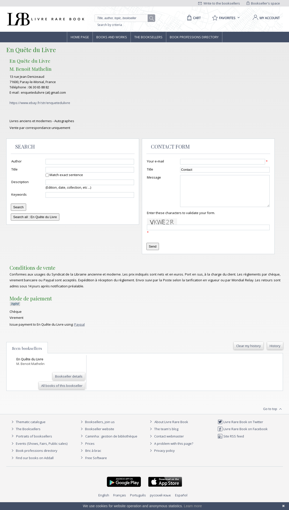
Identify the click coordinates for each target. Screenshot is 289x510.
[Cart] (193, 18)
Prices (90, 449)
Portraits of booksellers (34, 442)
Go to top (273, 415)
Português (138, 501)
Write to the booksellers (219, 3)
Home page (80, 37)
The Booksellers (148, 37)
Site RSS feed (231, 442)
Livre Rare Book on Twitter (240, 427)
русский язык (160, 501)
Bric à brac (93, 456)
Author (16, 161)
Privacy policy (161, 456)
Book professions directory (194, 37)
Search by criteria (109, 25)
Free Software (96, 464)
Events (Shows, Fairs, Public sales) (38, 449)
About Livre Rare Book (171, 428)
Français (119, 501)
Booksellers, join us (97, 427)
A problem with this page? (170, 449)
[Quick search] (123, 18)
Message (154, 177)
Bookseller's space (263, 3)
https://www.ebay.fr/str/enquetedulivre (40, 102)
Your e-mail (155, 161)
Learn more (193, 506)
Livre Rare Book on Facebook (243, 434)
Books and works (111, 37)
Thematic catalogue (28, 427)
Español (181, 501)
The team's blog (163, 434)
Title (14, 169)
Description (20, 182)
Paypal (79, 330)
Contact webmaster (166, 442)
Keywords (19, 194)
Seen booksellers (27, 354)
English (103, 501)
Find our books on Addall (32, 463)
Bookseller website (96, 434)
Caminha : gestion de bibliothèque (111, 442)
